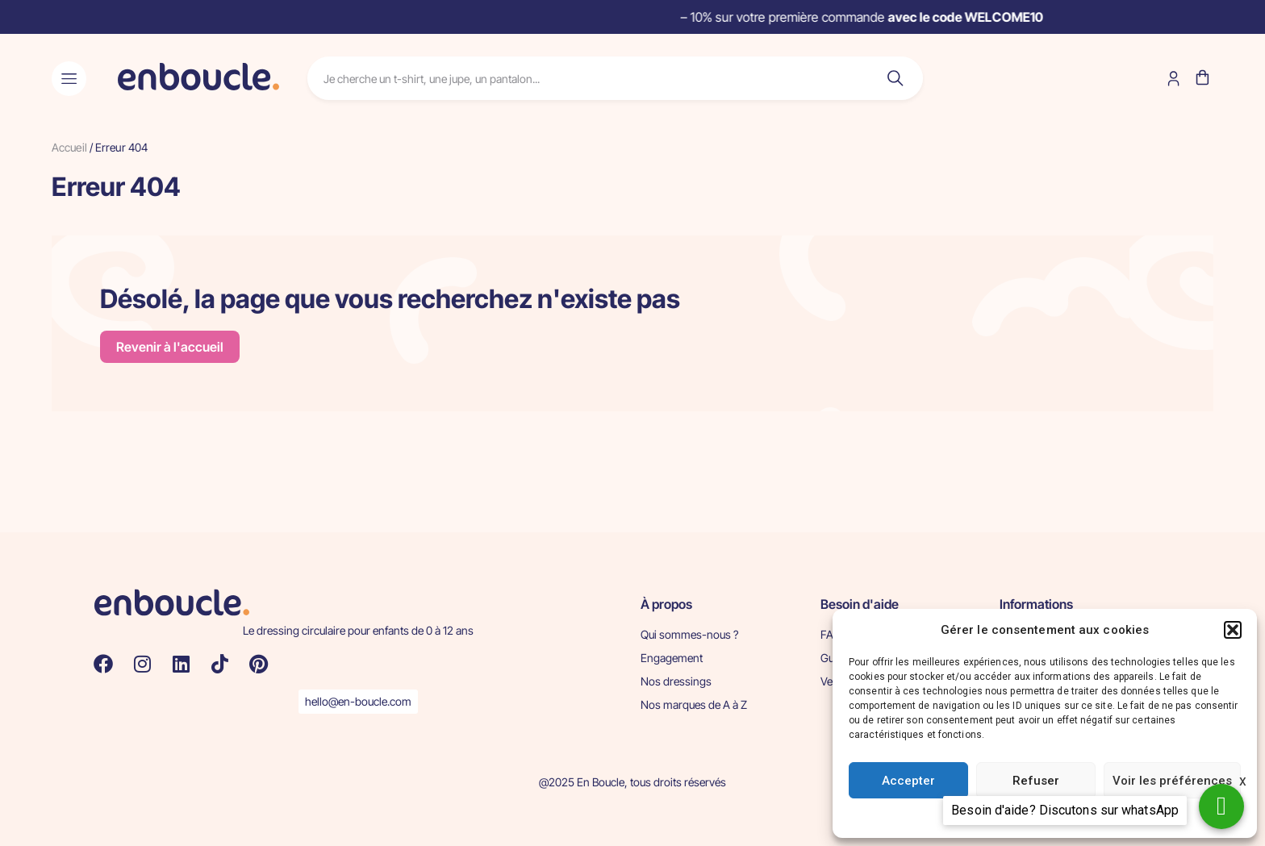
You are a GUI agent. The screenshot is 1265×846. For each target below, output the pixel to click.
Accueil (69, 147)
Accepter (908, 780)
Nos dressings (676, 681)
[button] (1233, 630)
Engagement (672, 658)
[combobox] (584, 78)
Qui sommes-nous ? (689, 634)
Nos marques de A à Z (694, 704)
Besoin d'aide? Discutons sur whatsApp (1065, 810)
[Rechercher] (892, 78)
